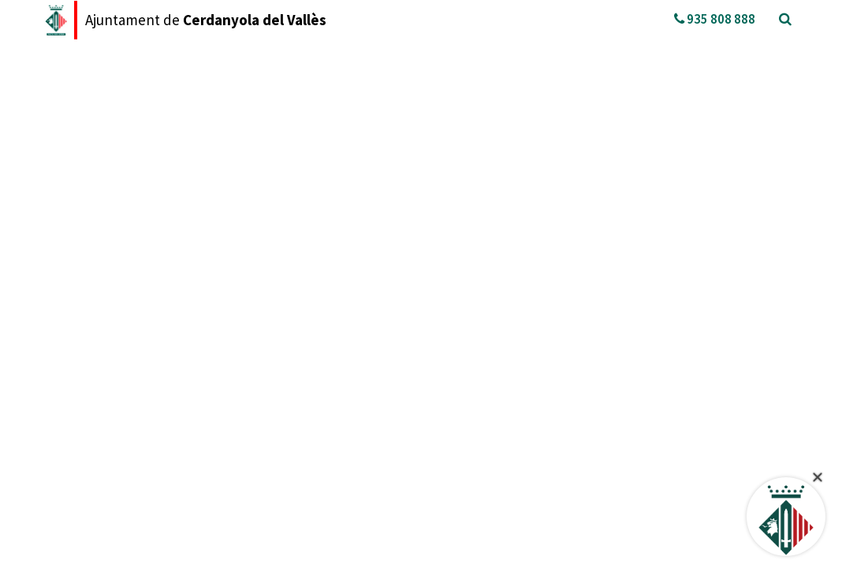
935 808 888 (714, 19)
